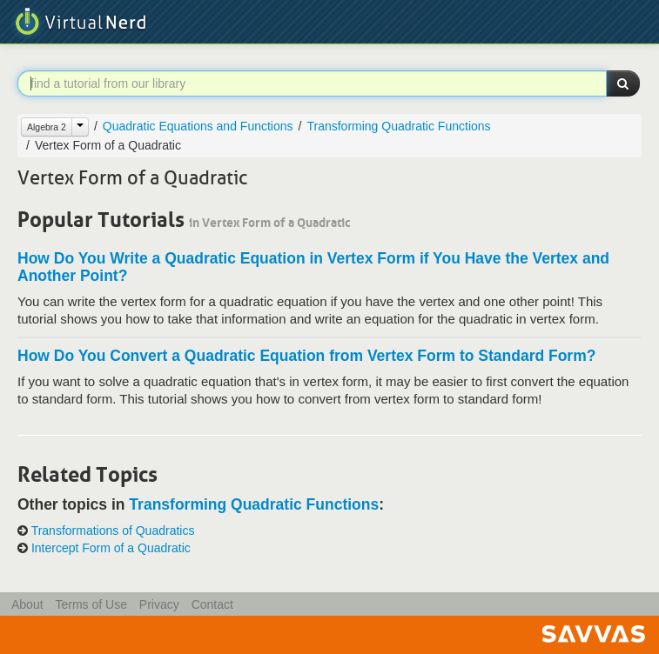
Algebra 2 (46, 127)
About (27, 604)
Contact (212, 604)
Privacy (159, 604)
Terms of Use (90, 604)
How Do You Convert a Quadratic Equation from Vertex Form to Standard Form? (306, 355)
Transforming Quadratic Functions (398, 126)
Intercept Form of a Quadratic (111, 548)
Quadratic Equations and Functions (198, 126)
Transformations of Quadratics (113, 530)
